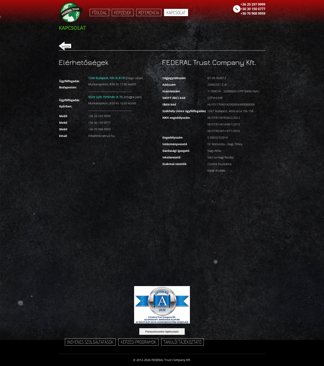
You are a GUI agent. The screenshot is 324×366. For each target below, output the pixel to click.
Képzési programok (138, 342)
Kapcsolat (176, 12)
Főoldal (99, 12)
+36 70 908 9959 (253, 13)
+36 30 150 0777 (253, 9)
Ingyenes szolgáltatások (90, 342)
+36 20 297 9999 (253, 4)
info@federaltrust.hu (101, 136)
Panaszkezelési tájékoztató (162, 331)
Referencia (148, 12)
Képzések (122, 12)
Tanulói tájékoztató (182, 342)
